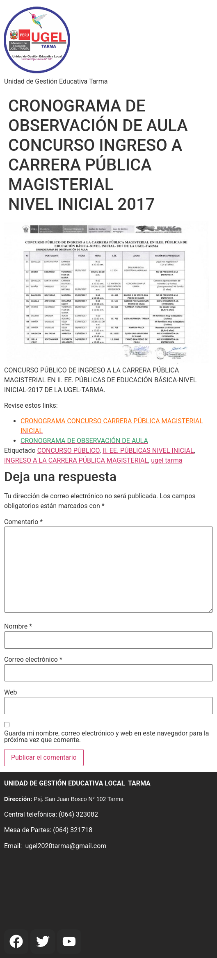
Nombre (18, 626)
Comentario (23, 522)
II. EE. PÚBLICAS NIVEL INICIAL (148, 450)
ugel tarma (166, 460)
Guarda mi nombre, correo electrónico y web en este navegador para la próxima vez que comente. (106, 736)
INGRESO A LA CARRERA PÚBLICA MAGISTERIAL (76, 460)
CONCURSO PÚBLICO (68, 450)
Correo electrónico (33, 659)
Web (10, 692)
